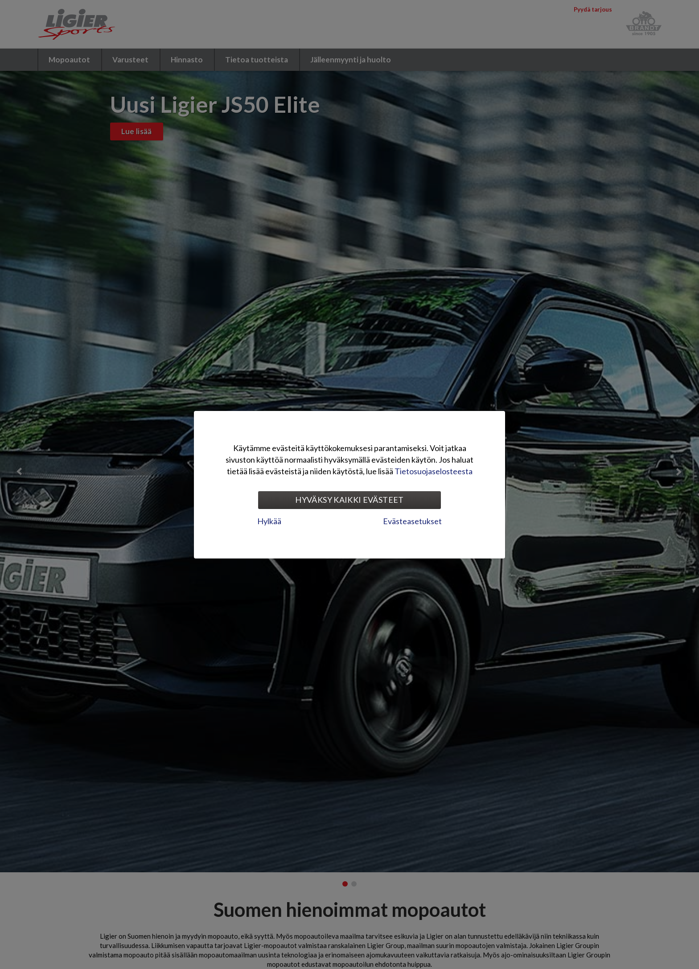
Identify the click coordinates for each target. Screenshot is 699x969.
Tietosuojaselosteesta (434, 471)
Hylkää (269, 521)
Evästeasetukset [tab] (412, 521)
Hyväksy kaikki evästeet (349, 500)
